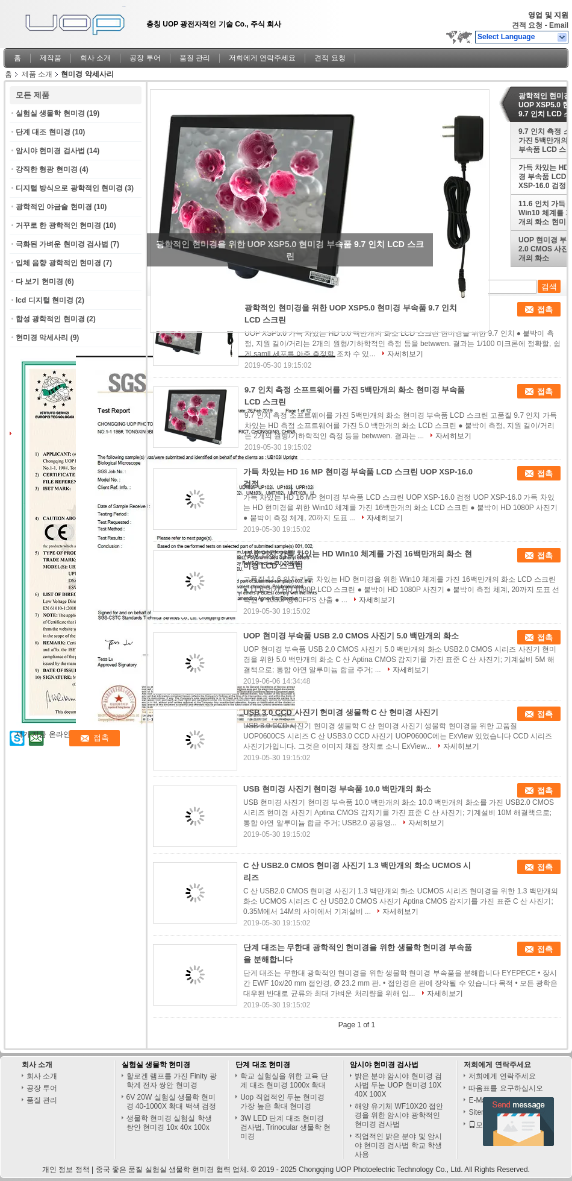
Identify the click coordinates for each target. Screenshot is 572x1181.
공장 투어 (144, 58)
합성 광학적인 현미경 (50, 319)
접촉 (545, 309)
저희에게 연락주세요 (262, 58)
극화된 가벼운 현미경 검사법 (62, 244)
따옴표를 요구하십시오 (505, 1088)
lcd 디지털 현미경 (44, 300)
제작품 (50, 58)
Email (558, 25)
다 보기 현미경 (39, 281)
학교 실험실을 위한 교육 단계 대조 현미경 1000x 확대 (284, 1080)
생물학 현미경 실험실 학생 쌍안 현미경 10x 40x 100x (169, 1123)
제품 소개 (37, 74)
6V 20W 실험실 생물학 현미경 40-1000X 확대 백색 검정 (171, 1101)
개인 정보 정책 (66, 1169)
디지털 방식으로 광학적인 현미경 (69, 188)
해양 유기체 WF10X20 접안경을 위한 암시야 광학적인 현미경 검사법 (399, 1115)
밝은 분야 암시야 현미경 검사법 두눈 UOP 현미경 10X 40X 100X (398, 1085)
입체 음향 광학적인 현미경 (58, 263)
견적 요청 (527, 25)
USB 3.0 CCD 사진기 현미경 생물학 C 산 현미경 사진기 (340, 712)
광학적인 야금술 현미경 (54, 207)
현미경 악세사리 (42, 337)
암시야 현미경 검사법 (50, 150)
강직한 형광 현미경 (47, 169)
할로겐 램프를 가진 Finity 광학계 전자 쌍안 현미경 (171, 1080)
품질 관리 (194, 58)
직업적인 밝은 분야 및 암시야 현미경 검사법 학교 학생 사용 (398, 1145)
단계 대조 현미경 (43, 132)
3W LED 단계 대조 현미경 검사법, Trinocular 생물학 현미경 (285, 1127)
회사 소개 (95, 58)
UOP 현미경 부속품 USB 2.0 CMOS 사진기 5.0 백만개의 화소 (351, 635)
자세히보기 (405, 354)
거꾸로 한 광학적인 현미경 (58, 225)
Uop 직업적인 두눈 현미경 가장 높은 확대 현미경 (282, 1101)
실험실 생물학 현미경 (50, 113)
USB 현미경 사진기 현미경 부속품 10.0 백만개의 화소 (337, 788)
